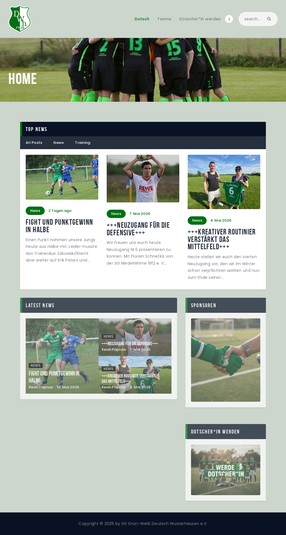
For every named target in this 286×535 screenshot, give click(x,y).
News (58, 142)
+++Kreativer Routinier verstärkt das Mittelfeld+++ (222, 239)
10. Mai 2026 (68, 387)
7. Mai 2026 (140, 349)
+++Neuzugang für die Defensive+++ (138, 229)
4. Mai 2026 (140, 387)
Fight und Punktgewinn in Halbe (59, 226)
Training (82, 142)
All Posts (34, 142)
